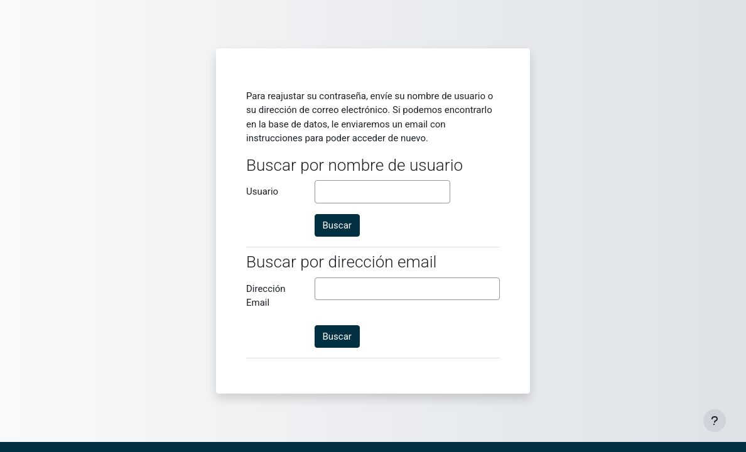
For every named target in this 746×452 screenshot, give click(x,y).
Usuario (262, 191)
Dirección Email (266, 296)
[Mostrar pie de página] (714, 420)
